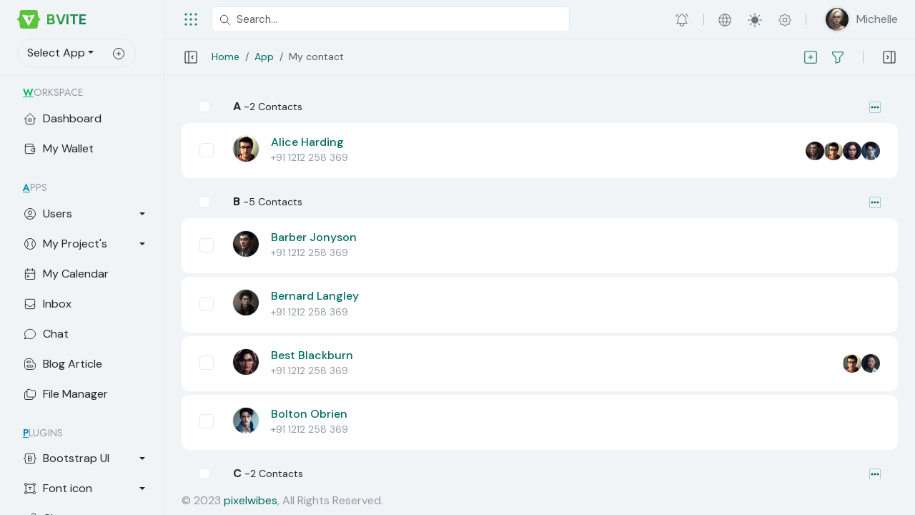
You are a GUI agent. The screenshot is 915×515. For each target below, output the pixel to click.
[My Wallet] (84, 148)
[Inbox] (84, 304)
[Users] (84, 214)
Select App (56, 52)
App (264, 56)
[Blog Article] (84, 364)
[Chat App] (84, 334)
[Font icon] (84, 488)
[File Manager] (84, 394)
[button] (682, 19)
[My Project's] (84, 244)
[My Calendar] (84, 274)
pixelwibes (250, 500)
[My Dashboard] (84, 118)
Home (225, 56)
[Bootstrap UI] (84, 458)
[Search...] (391, 19)
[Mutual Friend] (815, 151)
